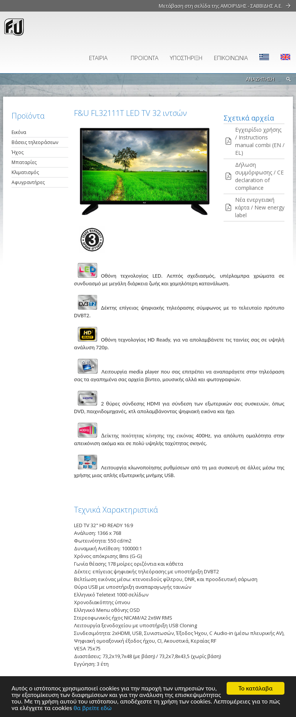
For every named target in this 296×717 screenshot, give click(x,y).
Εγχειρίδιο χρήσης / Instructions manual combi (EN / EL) (259, 141)
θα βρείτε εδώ (93, 708)
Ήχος (18, 152)
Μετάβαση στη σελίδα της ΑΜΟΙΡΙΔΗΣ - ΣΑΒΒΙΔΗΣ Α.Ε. (221, 5)
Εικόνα (19, 132)
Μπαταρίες (24, 162)
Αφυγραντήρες (28, 182)
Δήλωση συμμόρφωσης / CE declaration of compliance (259, 176)
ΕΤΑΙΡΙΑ (98, 58)
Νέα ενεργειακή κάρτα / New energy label (259, 207)
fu (48, 27)
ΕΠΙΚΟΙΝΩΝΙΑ (231, 58)
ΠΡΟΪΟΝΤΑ (144, 58)
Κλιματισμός (25, 172)
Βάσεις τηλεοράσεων (35, 142)
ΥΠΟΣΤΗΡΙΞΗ (186, 58)
